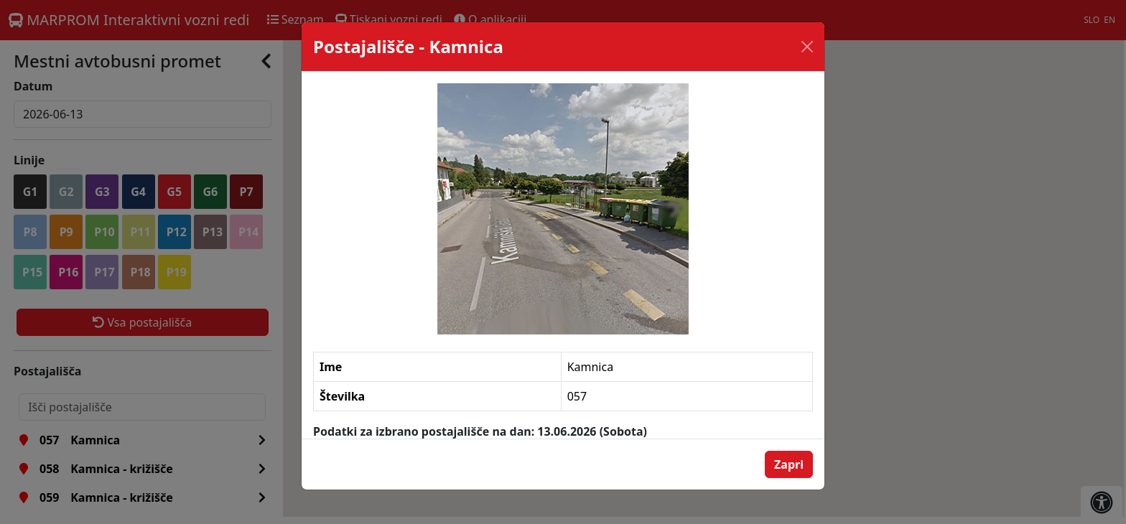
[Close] (807, 46)
